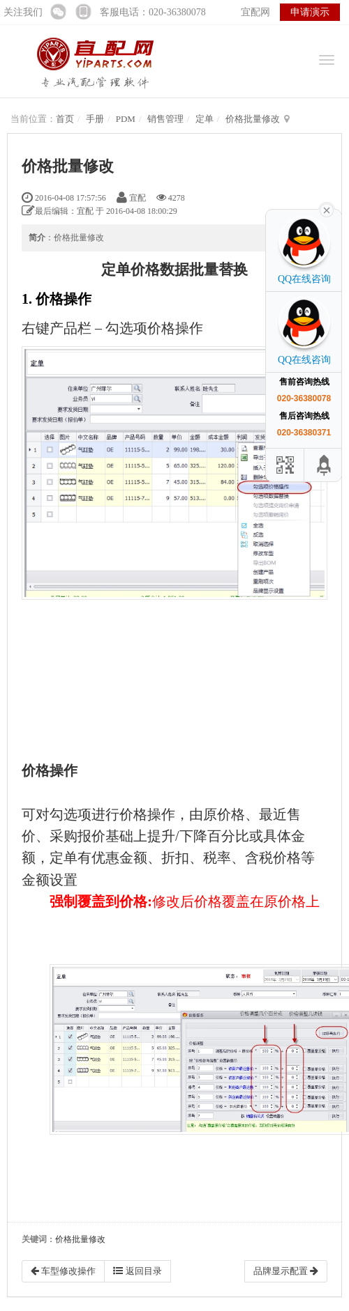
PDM (125, 119)
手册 (95, 119)
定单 (204, 119)
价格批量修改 (252, 119)
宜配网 (255, 12)
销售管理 (165, 119)
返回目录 (137, 1271)
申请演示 (309, 12)
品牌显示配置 (285, 1271)
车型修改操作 (63, 1271)
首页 (65, 119)
